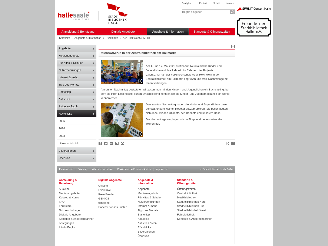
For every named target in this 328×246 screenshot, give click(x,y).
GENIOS (103, 198)
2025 (62, 120)
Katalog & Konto (69, 197)
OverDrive (104, 190)
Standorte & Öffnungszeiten (211, 31)
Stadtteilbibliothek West (191, 210)
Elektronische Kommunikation (134, 169)
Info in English (67, 227)
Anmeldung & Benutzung (78, 31)
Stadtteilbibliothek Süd (191, 206)
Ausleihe (64, 189)
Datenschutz (66, 169)
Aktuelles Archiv (68, 106)
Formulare (65, 206)
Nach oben (232, 144)
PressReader (106, 194)
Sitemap (82, 169)
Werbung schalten (102, 169)
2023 (62, 135)
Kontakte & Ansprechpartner (76, 218)
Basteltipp (65, 91)
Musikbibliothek (186, 197)
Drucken (232, 47)
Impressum (162, 169)
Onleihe (103, 185)
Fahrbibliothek (186, 214)
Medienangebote (69, 55)
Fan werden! (100, 143)
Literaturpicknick (69, 143)
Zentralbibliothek (187, 193)
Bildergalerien (67, 150)
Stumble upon (123, 143)
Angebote (65, 48)
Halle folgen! (106, 143)
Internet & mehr (68, 77)
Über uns (64, 158)
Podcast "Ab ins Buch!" (112, 207)
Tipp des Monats (69, 84)
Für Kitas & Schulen (71, 62)
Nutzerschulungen (70, 70)
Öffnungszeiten (186, 189)
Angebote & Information (168, 31)
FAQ (61, 201)
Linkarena (117, 143)
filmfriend (104, 202)
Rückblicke (65, 113)
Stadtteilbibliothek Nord (191, 201)
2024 (62, 128)
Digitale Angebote (123, 31)
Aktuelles (64, 99)
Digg (111, 143)
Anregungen (66, 223)
